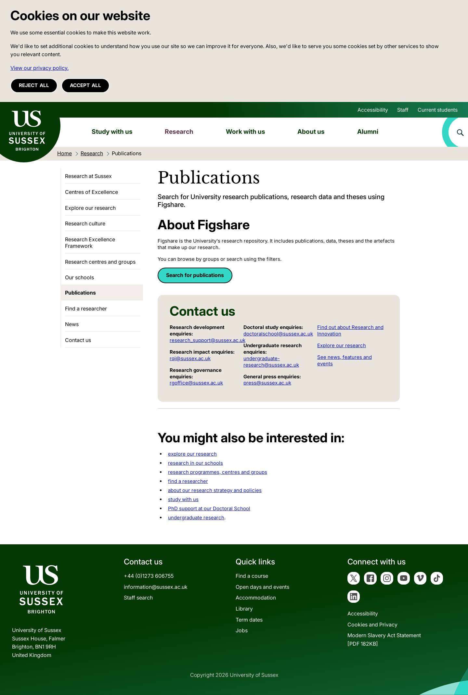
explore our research (192, 454)
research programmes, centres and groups (217, 472)
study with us (183, 499)
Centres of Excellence (91, 192)
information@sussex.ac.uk (156, 587)
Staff (403, 110)
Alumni (367, 131)
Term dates (249, 619)
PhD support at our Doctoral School (209, 508)
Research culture (85, 223)
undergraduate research (196, 517)
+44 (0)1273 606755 (149, 576)
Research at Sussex (88, 176)
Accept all (85, 85)
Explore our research (341, 345)
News (72, 324)
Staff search (138, 597)
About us (311, 131)
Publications (80, 292)
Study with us (112, 131)
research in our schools (195, 463)
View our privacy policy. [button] (39, 68)
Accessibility (373, 110)
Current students (438, 110)
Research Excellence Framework (90, 242)
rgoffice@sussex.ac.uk (196, 383)
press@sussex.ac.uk (267, 383)
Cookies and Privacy (372, 624)
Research (179, 131)
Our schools (79, 277)
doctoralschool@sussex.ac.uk (278, 334)
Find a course (252, 576)
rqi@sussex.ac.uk (190, 358)
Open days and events (262, 587)
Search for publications (195, 275)
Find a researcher (86, 308)
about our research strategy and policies (215, 490)
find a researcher (188, 481)
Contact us (78, 340)
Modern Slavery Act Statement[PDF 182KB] (384, 639)
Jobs (242, 630)
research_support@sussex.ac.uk (207, 340)
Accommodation (256, 597)
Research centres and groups (100, 262)
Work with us (245, 131)
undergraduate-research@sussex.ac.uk (271, 361)
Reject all (34, 85)
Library (244, 608)
